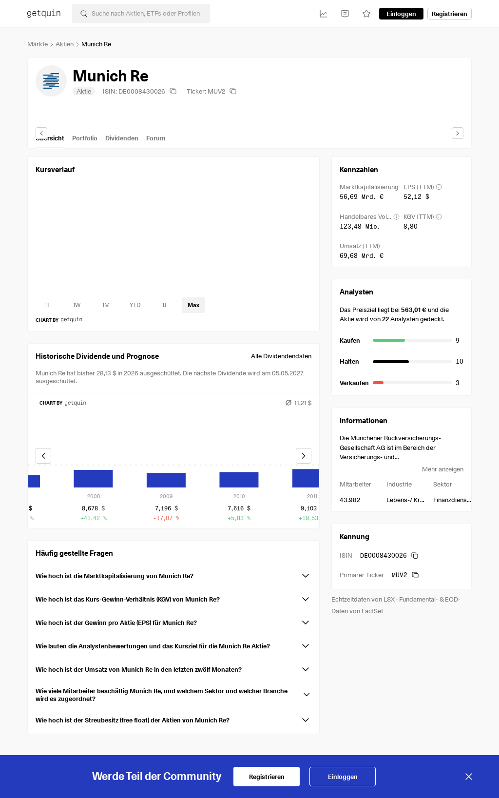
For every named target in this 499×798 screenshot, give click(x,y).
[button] (173, 574)
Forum (156, 138)
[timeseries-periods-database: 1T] (47, 305)
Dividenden (121, 138)
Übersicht (50, 138)
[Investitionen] (323, 13)
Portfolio (84, 138)
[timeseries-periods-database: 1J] (164, 305)
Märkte (37, 44)
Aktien (65, 44)
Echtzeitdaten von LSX (363, 599)
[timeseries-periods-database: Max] (193, 305)
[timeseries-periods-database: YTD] (135, 305)
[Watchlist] (366, 13)
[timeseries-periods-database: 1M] (105, 305)
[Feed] (345, 13)
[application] (173, 239)
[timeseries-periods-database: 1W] (76, 305)
